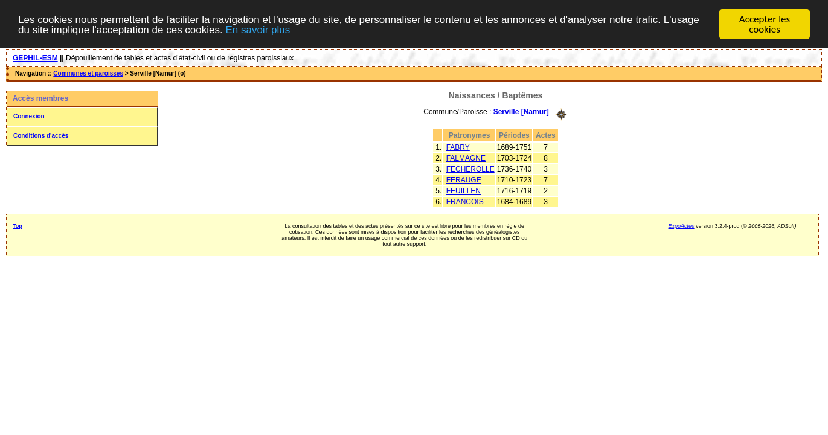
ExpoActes (682, 226)
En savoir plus (257, 30)
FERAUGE (463, 180)
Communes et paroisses (88, 73)
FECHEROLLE (470, 169)
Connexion (29, 116)
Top (17, 226)
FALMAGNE (466, 158)
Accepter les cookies (764, 24)
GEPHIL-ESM (35, 58)
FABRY (458, 147)
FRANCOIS (465, 202)
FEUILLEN (463, 191)
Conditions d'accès (40, 135)
